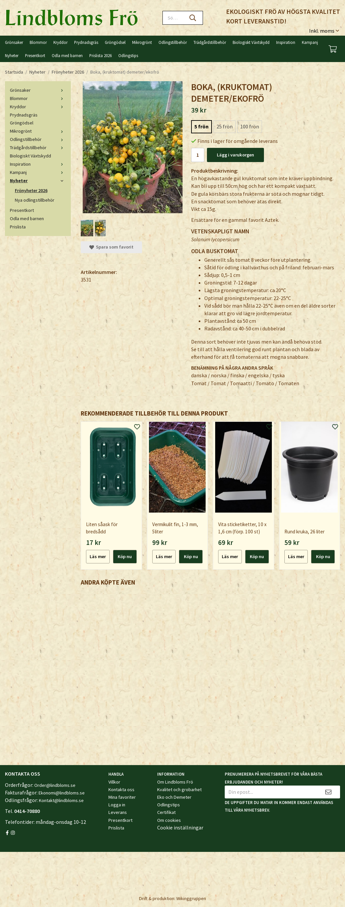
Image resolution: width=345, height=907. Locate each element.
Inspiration (285, 42)
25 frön (224, 126)
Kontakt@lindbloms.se (61, 800)
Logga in (116, 805)
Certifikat (166, 812)
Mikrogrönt (142, 42)
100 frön (249, 126)
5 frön (201, 126)
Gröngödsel (115, 42)
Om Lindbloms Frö (175, 782)
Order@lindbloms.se (54, 785)
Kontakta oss (121, 789)
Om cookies (169, 820)
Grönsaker (14, 42)
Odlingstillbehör (172, 42)
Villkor (114, 782)
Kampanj (310, 42)
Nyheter (11, 55)
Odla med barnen (67, 55)
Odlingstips (128, 55)
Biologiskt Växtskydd (251, 42)
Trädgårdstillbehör (209, 42)
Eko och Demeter (174, 797)
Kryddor (60, 42)
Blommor (38, 42)
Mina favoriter (122, 797)
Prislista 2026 (100, 55)
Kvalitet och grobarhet (179, 789)
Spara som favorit (111, 247)
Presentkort (35, 55)
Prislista (18, 227)
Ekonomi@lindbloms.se (62, 793)
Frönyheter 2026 (31, 190)
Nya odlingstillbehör (34, 200)
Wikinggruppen (191, 898)
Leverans (117, 812)
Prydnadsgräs (86, 42)
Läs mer (98, 556)
